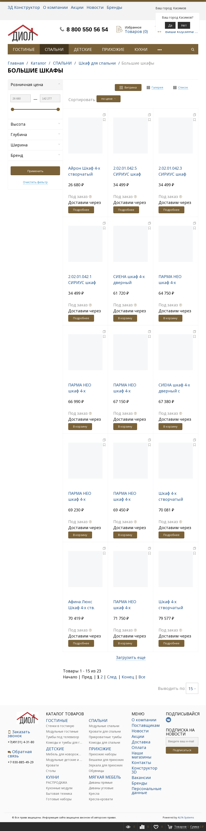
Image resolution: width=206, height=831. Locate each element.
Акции (77, 7)
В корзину (125, 318)
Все (141, 676)
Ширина (35, 145)
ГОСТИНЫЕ (24, 49)
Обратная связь (20, 754)
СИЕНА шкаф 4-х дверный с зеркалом (174, 390)
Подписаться (182, 750)
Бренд (35, 155)
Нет (184, 25)
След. (112, 676)
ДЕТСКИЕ (83, 49)
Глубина (35, 134)
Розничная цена (35, 84)
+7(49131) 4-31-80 (21, 742)
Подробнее (81, 210)
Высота (35, 124)
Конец (128, 676)
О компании (55, 7)
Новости (95, 7)
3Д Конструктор (24, 7)
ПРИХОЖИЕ (113, 49)
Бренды (114, 7)
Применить (35, 171)
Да (170, 25)
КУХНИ (140, 49)
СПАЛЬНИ (54, 49)
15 (192, 688)
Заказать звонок (19, 734)
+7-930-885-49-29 (21, 762)
